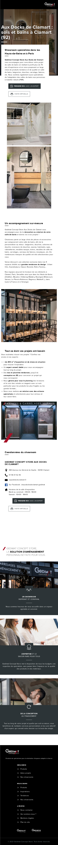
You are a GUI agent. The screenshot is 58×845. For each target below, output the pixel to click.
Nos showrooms (26, 777)
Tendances (24, 796)
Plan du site (25, 822)
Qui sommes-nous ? (28, 814)
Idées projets (25, 773)
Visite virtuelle (21, 94)
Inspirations (25, 792)
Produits (23, 769)
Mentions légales (27, 818)
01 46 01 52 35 (15, 475)
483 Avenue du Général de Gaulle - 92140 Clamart (29, 470)
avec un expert (26, 86)
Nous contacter (26, 810)
